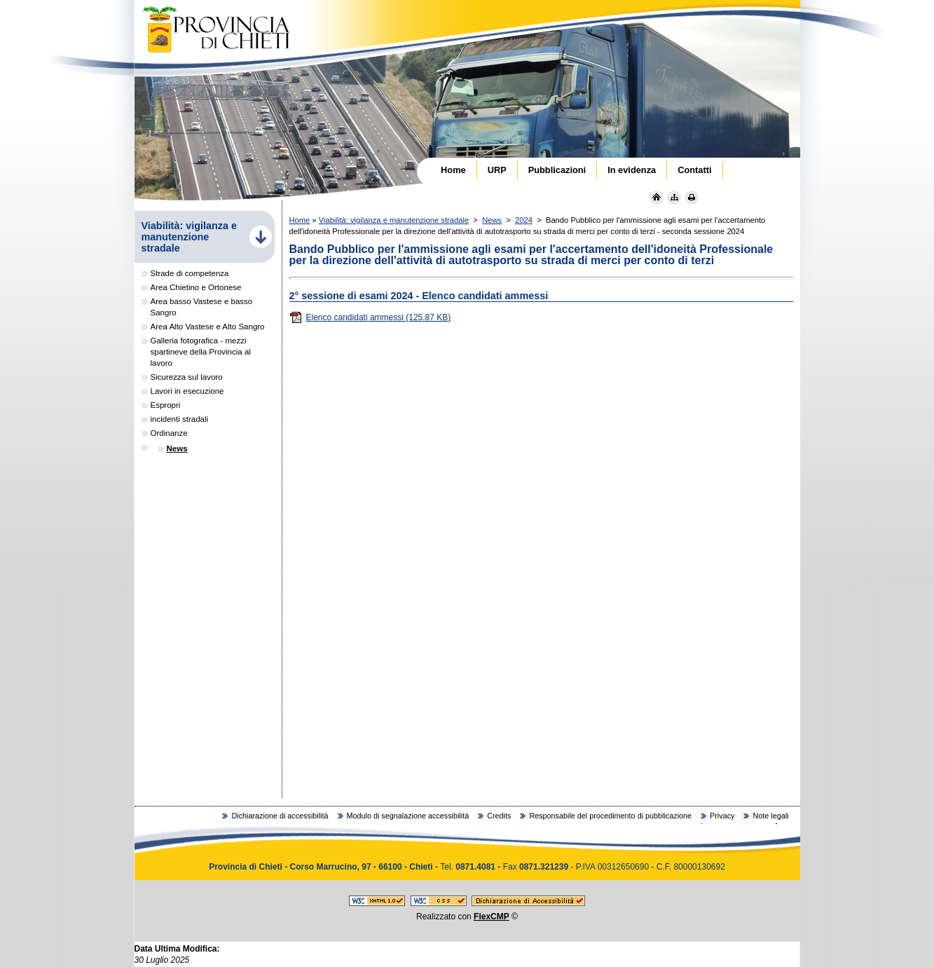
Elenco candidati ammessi (370, 317)
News (492, 220)
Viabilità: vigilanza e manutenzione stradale (394, 220)
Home (299, 220)
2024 (524, 220)
